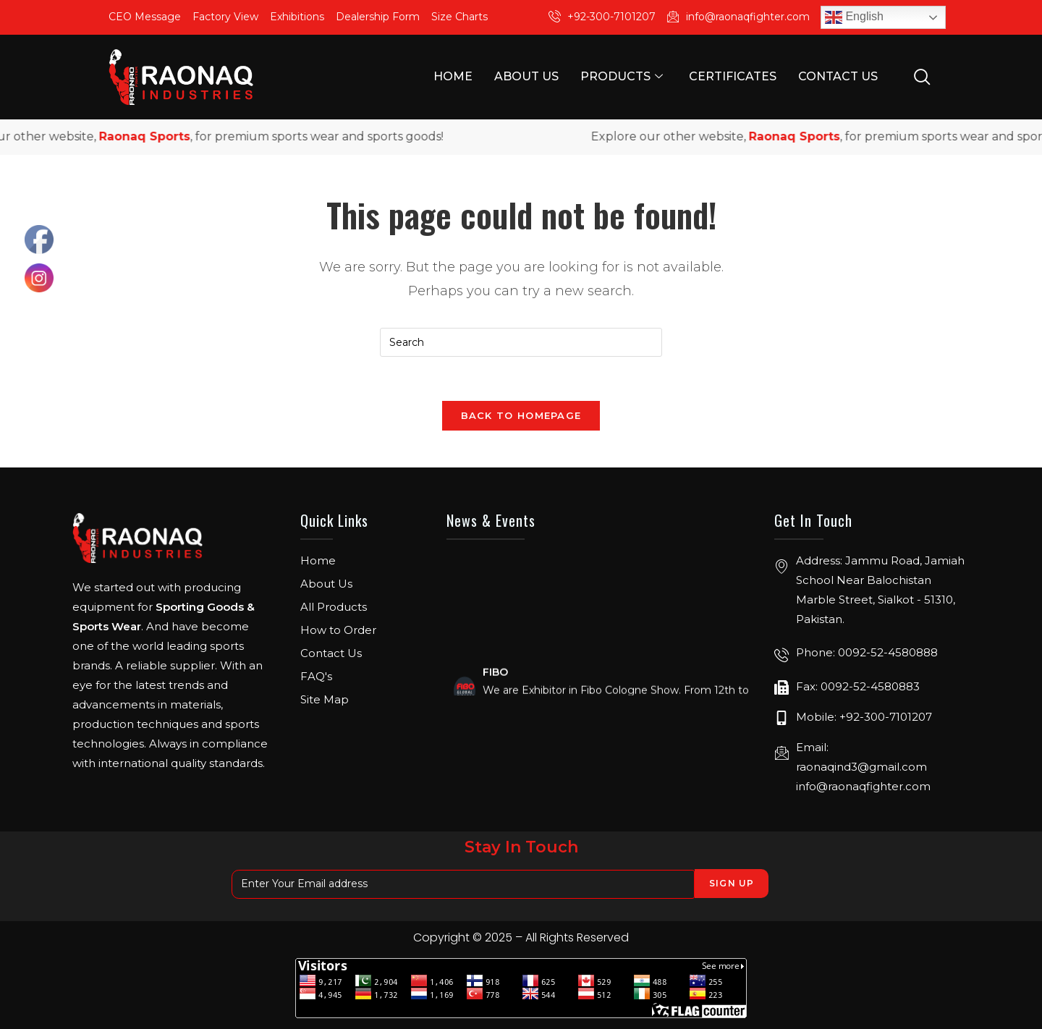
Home (453, 76)
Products (621, 76)
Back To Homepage (521, 415)
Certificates (732, 76)
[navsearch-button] (922, 76)
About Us (526, 76)
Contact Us (838, 76)
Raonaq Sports (157, 136)
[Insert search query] (521, 342)
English (854, 17)
